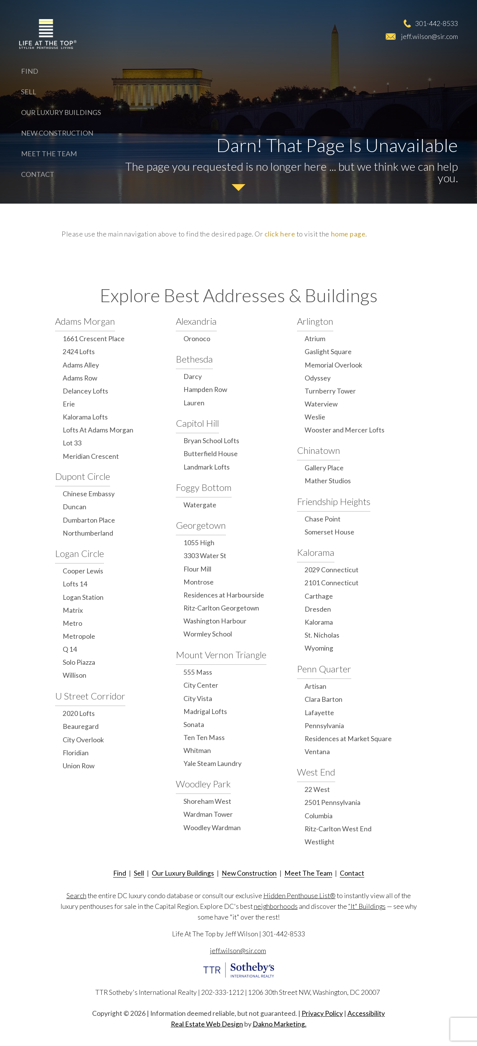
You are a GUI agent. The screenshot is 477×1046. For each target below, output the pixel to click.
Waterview (321, 404)
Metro (72, 623)
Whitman (197, 750)
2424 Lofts (79, 352)
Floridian (76, 753)
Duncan (74, 507)
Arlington (315, 321)
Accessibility (366, 1013)
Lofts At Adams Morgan (98, 430)
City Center (200, 685)
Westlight (319, 842)
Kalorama (315, 552)
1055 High (198, 543)
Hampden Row (205, 389)
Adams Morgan (85, 321)
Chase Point (323, 519)
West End (316, 771)
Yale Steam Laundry (212, 763)
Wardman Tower (208, 814)
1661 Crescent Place (94, 339)
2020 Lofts (79, 713)
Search (76, 896)
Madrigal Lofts (205, 712)
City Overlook (83, 740)
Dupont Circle (82, 476)
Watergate (199, 505)
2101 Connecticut (332, 583)
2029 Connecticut (332, 570)
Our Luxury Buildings (61, 112)
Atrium (315, 339)
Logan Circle (79, 553)
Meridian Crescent (91, 456)
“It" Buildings (367, 906)
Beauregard (81, 726)
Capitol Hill (197, 423)
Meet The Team (49, 153)
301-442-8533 (436, 23)
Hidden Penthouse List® (299, 896)
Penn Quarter (324, 668)
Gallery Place (324, 468)
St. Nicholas (322, 635)
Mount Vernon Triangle (221, 654)
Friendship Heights (333, 501)
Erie (69, 404)
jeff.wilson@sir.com (429, 36)
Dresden (318, 609)
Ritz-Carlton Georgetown (221, 608)
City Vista (197, 699)
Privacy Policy (322, 1013)
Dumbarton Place (89, 520)
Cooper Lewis (83, 571)
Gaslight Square (328, 352)
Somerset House (329, 532)
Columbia (319, 816)
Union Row (78, 766)
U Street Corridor (90, 695)
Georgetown (201, 525)
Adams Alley (81, 365)
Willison (74, 675)
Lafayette (319, 713)
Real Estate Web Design (207, 1024)
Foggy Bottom (204, 487)
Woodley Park (203, 783)
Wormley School (207, 634)
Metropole (79, 636)
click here (279, 234)
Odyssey (318, 378)
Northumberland (88, 533)
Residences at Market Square (348, 739)
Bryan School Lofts (211, 441)
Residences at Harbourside (223, 595)
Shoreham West (207, 801)
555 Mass (197, 672)
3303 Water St (204, 556)
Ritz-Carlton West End (338, 829)
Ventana (317, 752)
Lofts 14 (75, 584)
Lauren (193, 403)
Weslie (315, 417)
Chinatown (318, 450)
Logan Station (83, 597)
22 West (317, 789)
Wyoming (319, 648)
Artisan (315, 686)
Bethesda (194, 358)
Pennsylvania (324, 726)
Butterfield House (210, 454)
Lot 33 (72, 443)
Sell (28, 91)
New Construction (57, 133)
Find (29, 71)
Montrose (198, 582)
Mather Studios (328, 481)
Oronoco (196, 339)
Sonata (193, 725)
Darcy (192, 376)
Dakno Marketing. (280, 1024)
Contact (37, 174)
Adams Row (80, 378)
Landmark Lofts (206, 467)
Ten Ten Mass (204, 737)
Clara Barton (323, 699)
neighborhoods (276, 906)
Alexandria (196, 321)
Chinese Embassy (89, 494)
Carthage (319, 596)
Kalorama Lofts (85, 417)
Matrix (73, 610)
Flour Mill (197, 569)
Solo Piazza (79, 662)
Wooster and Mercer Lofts (345, 430)
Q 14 (70, 649)
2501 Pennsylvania (332, 802)
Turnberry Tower (330, 391)
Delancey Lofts (85, 391)
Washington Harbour (215, 621)
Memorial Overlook (333, 365)
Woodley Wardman (212, 828)
